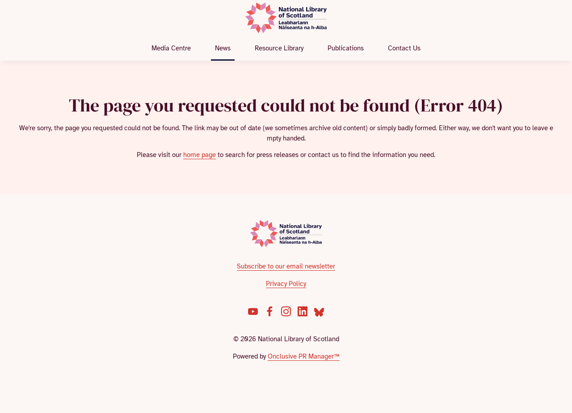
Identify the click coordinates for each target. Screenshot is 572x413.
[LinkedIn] (302, 311)
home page (199, 155)
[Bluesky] (319, 311)
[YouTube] (253, 311)
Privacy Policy (286, 284)
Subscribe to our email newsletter (286, 266)
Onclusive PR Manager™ (304, 356)
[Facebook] (269, 311)
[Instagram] (286, 311)
